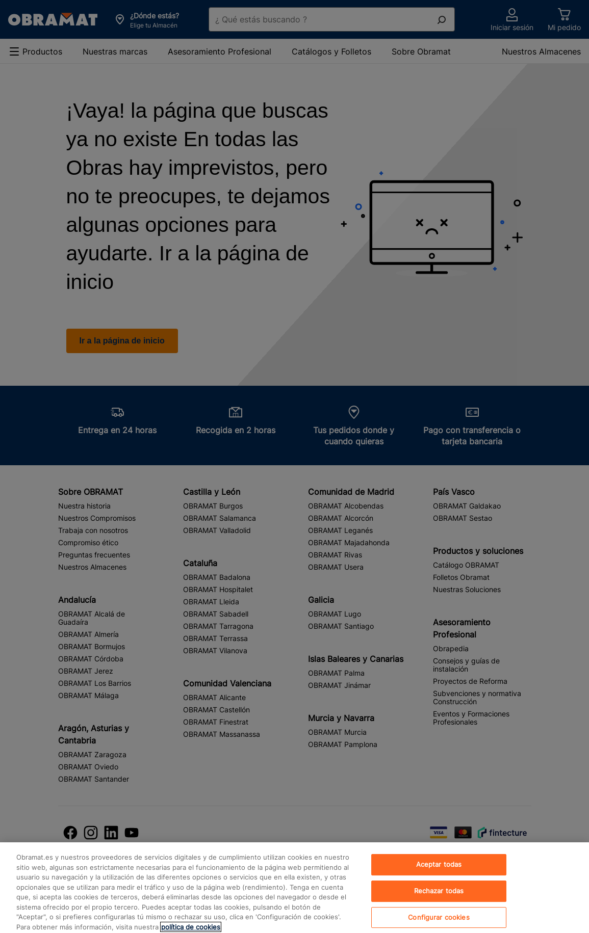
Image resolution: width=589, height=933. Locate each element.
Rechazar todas (439, 897)
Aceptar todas (439, 871)
